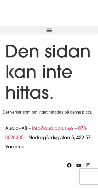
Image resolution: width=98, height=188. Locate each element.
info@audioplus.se (52, 128)
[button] (49, 30)
